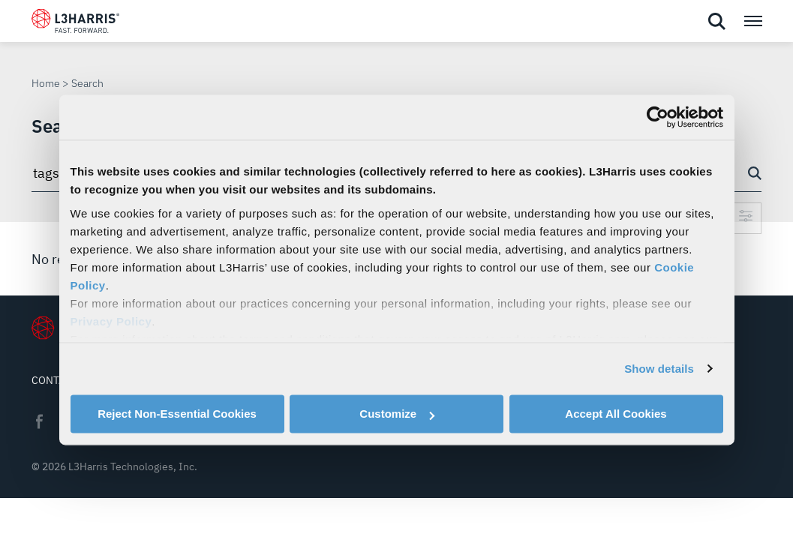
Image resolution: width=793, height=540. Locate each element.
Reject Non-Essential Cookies (177, 413)
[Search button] (754, 173)
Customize (396, 413)
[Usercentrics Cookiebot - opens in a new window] (657, 117)
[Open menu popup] (752, 21)
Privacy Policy (111, 321)
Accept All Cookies (615, 413)
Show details (659, 368)
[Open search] (716, 22)
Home (46, 83)
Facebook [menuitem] (39, 421)
